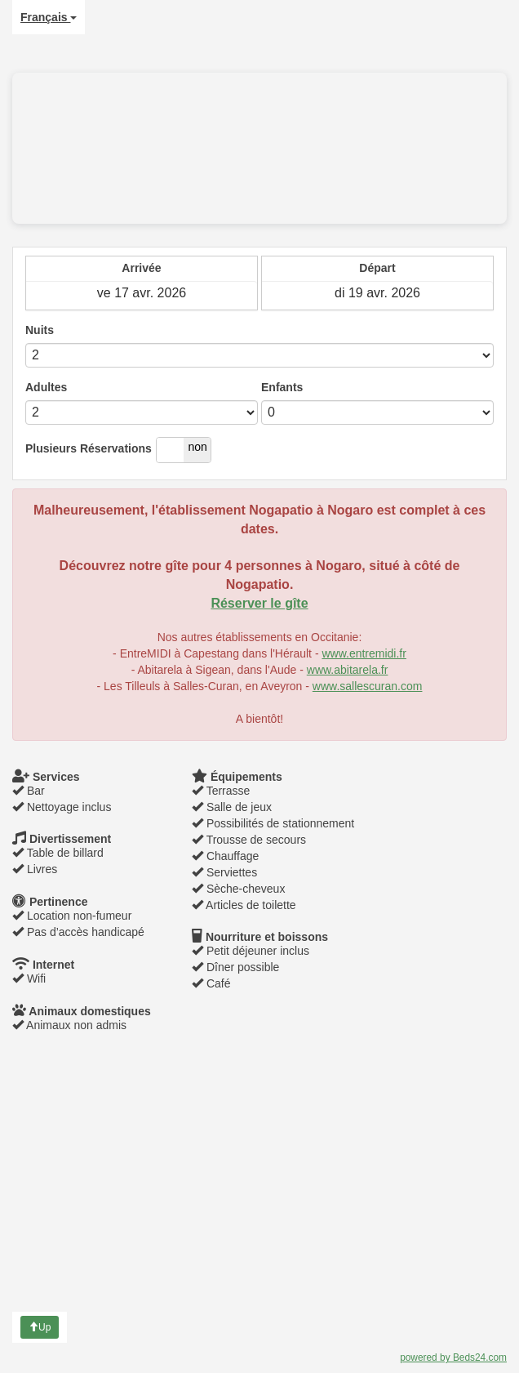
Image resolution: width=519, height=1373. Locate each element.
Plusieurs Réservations (88, 448)
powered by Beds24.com (453, 1357)
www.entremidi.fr (364, 653)
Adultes (46, 387)
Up (40, 1327)
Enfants (282, 387)
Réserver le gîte (259, 603)
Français (48, 17)
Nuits (39, 330)
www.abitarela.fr (347, 669)
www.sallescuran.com (368, 686)
